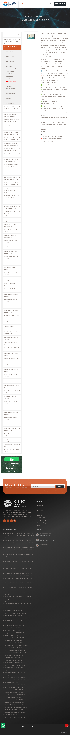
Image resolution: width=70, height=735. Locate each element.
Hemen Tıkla (11, 471)
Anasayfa (27, 16)
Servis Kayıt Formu (60, 3)
